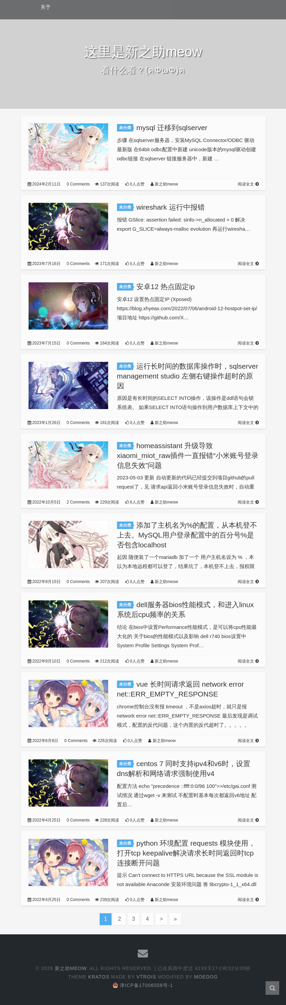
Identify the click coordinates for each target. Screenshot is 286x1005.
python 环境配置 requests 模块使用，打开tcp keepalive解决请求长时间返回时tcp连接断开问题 (186, 853)
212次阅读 (107, 661)
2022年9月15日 (44, 581)
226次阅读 (104, 740)
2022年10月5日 (44, 502)
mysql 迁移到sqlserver (171, 127)
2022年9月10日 (44, 661)
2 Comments (78, 502)
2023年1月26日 (44, 422)
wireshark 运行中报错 (170, 207)
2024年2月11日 (44, 184)
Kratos (98, 977)
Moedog (206, 977)
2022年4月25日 (44, 820)
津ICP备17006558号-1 (143, 985)
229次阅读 (107, 502)
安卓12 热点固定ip (165, 286)
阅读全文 (248, 184)
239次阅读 (107, 899)
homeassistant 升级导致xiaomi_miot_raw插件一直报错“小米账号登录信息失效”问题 (188, 455)
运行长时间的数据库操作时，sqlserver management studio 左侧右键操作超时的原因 (187, 376)
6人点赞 (135, 502)
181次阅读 (107, 422)
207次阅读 (107, 581)
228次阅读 (107, 820)
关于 (45, 7)
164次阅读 (107, 343)
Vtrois (146, 977)
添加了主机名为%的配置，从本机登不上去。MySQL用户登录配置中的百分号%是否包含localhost (187, 535)
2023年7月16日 (44, 263)
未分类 (125, 127)
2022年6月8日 (43, 740)
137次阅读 (107, 184)
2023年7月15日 (44, 343)
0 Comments (78, 184)
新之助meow (164, 184)
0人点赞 (135, 184)
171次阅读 (107, 263)
